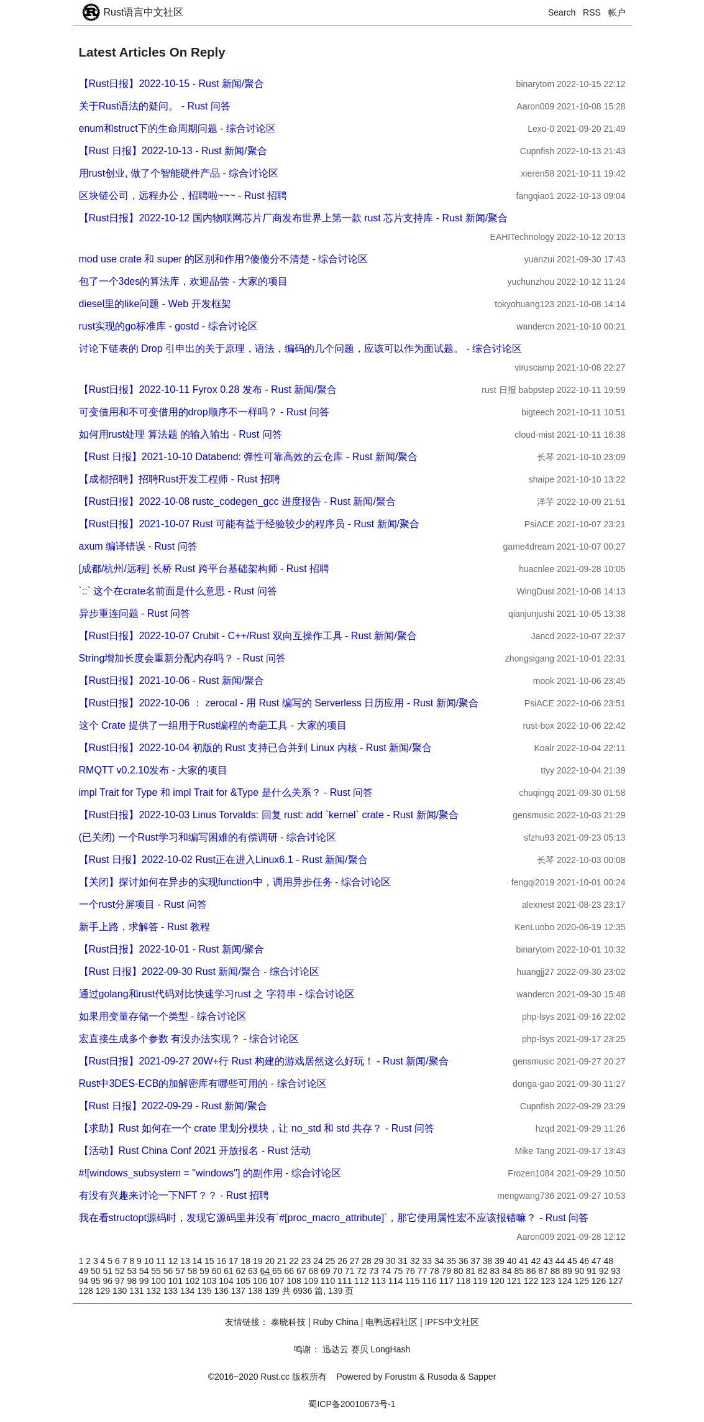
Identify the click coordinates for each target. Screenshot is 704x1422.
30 (392, 1261)
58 (193, 1271)
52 (121, 1271)
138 (256, 1291)
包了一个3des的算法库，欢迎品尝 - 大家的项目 (183, 281)
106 (261, 1281)
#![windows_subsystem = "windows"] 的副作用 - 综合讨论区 (210, 1173)
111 (345, 1281)
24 (319, 1261)
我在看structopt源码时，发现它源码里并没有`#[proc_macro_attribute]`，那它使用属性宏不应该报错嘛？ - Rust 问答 (334, 1217)
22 (295, 1261)
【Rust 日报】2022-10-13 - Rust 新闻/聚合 (173, 150)
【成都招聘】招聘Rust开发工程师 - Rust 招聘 (179, 479)
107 (278, 1281)
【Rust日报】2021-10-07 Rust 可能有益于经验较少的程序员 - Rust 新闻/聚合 (249, 524)
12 (174, 1261)
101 (176, 1281)
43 (549, 1261)
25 (331, 1261)
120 (498, 1281)
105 (244, 1281)
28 (367, 1261)
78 (435, 1271)
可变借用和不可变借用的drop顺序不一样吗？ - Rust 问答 (204, 412)
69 (326, 1271)
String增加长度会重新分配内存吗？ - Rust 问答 (182, 658)
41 (525, 1261)
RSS (592, 12)
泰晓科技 (288, 1322)
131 (137, 1291)
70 (338, 1271)
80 (459, 1271)
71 (351, 1271)
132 (155, 1291)
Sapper (482, 1377)
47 (597, 1261)
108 (294, 1281)
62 (242, 1271)
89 (568, 1271)
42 (537, 1261)
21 (283, 1261)
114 (396, 1281)
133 (171, 1291)
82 (484, 1271)
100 (159, 1281)
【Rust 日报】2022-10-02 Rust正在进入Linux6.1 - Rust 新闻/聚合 (223, 859)
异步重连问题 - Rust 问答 (135, 613)
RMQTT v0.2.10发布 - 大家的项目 (153, 770)
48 (609, 1261)
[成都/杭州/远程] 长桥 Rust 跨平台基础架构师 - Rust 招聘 (204, 568)
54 (145, 1271)
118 (464, 1281)
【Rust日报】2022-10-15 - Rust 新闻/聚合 (172, 83)
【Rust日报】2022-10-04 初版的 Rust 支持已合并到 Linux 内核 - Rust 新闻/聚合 (255, 747)
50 (97, 1271)
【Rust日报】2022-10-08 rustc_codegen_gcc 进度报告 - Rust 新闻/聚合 (237, 501)
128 (87, 1291)
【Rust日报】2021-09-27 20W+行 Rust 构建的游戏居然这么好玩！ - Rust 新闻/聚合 (264, 1061)
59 (205, 1271)
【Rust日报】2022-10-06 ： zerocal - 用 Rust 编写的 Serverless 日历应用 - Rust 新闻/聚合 (279, 703)
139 (273, 1291)
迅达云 (335, 1349)
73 (375, 1271)
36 (464, 1261)
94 (85, 1281)
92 (605, 1271)
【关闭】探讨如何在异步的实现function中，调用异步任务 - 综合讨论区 (235, 882)
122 (532, 1281)
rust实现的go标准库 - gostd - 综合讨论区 (168, 326)
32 (416, 1261)
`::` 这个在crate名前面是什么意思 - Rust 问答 (178, 591)
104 (227, 1281)
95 (97, 1281)
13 (186, 1261)
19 (259, 1261)
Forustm (400, 1377)
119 (481, 1281)
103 (210, 1281)
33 (428, 1261)
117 (447, 1281)
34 (440, 1261)
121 (515, 1281)
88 (556, 1271)
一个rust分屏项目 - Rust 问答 (143, 904)
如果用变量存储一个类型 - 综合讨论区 (163, 1016)
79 (448, 1271)
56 (169, 1271)
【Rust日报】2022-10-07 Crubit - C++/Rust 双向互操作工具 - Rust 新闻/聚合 (248, 635)
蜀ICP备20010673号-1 (351, 1404)
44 (561, 1261)
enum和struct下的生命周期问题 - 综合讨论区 (177, 128)
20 (271, 1261)
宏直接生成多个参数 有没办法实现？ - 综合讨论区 (189, 1038)
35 (452, 1261)
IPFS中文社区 (452, 1322)
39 (500, 1261)
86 (532, 1271)
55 (157, 1271)
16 (223, 1261)
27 (356, 1261)
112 (362, 1281)
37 (476, 1261)
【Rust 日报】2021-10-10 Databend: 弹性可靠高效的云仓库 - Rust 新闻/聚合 (248, 456)
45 (573, 1261)
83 (495, 1271)
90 (581, 1271)
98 (133, 1281)
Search (561, 12)
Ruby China (336, 1322)
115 (413, 1281)
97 (121, 1281)
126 (600, 1281)
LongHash (390, 1349)
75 (399, 1271)
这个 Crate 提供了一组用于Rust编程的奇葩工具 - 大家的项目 (213, 725)
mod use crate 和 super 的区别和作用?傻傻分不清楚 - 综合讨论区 (223, 259)
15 (210, 1261)
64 (266, 1271)
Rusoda (442, 1377)
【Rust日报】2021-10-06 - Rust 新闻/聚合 (172, 680)
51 (108, 1271)
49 (85, 1271)
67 (302, 1271)
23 (307, 1261)
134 (188, 1291)
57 (181, 1271)
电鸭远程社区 (391, 1322)
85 (520, 1271)
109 (312, 1281)
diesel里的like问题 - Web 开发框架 (155, 303)
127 (615, 1281)
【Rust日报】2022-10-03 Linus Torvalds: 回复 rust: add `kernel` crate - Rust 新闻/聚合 (269, 815)
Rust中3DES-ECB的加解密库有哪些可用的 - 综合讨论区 (203, 1083)
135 (205, 1291)
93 (616, 1271)
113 (380, 1281)
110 (329, 1281)
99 (145, 1281)
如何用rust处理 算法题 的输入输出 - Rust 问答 (180, 434)
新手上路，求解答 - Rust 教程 (145, 926)
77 (423, 1271)
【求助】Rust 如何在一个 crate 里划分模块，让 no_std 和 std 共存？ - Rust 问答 (257, 1128)
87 (544, 1271)
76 (411, 1271)
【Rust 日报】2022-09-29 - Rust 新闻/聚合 (173, 1106)
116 (430, 1281)
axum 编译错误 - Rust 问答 (138, 546)
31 (404, 1261)
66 (290, 1271)
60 (218, 1271)
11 (162, 1261)
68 (314, 1271)
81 (472, 1271)
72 (362, 1271)
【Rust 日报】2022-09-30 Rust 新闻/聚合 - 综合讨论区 (199, 971)
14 (198, 1261)
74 (387, 1271)
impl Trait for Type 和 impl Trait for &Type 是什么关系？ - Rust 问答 (226, 792)
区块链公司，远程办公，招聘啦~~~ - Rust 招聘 (183, 195)
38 (489, 1261)
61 (229, 1271)
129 (104, 1291)
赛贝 (359, 1349)
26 (343, 1261)
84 (508, 1271)
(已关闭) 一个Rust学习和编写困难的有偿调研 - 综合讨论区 (207, 837)
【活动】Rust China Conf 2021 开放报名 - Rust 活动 (195, 1150)
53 (133, 1271)
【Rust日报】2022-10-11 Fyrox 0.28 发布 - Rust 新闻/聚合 (208, 389)
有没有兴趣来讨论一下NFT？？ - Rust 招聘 (174, 1195)
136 (222, 1291)
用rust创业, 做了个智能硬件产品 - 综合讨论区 (179, 173)
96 (108, 1281)
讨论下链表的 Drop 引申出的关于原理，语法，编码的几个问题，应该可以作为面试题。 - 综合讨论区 (301, 348)
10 (150, 1261)
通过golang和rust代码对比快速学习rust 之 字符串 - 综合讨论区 (217, 994)
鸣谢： (307, 1349)
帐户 (617, 12)
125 (583, 1281)
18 (246, 1261)
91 (592, 1271)
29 (380, 1261)
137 (239, 1291)
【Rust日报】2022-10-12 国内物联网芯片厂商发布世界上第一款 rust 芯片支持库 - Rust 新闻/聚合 (293, 218)
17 (234, 1261)
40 (513, 1261)
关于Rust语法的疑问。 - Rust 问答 (155, 106)
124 (565, 1281)
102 (193, 1281)
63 (254, 1271)
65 (278, 1271)
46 (586, 1261)
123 (549, 1281)
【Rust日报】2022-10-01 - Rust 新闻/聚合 (172, 949)
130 (120, 1291)
